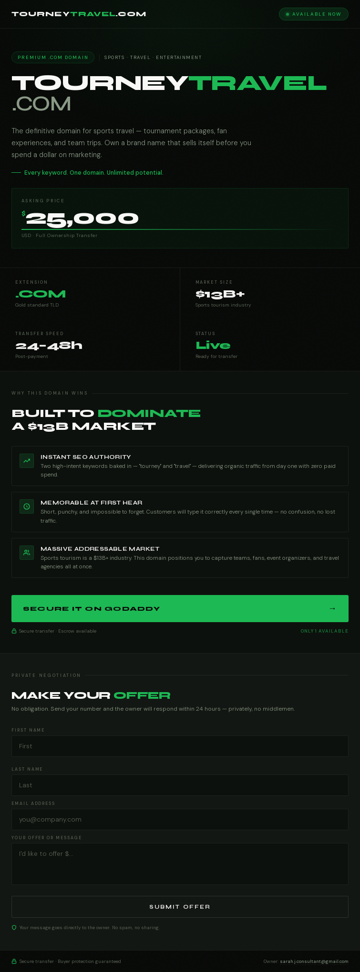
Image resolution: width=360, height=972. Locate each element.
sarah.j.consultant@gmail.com (314, 961)
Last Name (27, 769)
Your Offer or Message (46, 838)
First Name (28, 730)
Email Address (33, 803)
